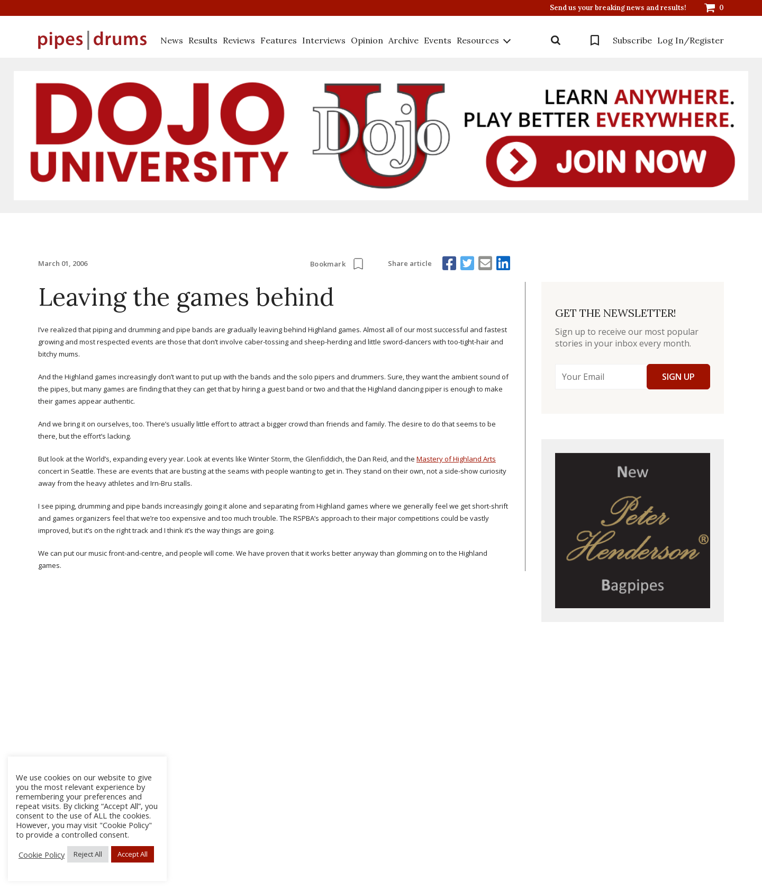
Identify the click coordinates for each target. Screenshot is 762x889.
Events (437, 40)
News (171, 40)
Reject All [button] (88, 854)
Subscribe (632, 40)
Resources (478, 40)
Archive (403, 40)
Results (202, 40)
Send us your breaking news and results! (618, 8)
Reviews (239, 40)
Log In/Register (690, 40)
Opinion (367, 40)
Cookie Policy (42, 854)
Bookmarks (594, 40)
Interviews (324, 40)
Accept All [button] (132, 854)
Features (278, 40)
